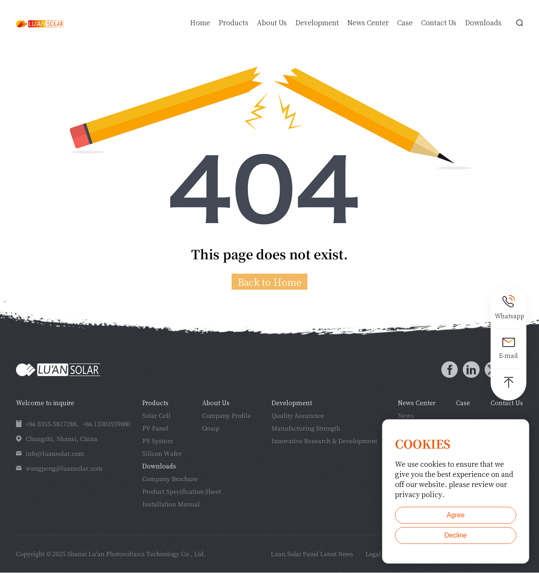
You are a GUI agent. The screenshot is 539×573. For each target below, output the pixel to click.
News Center (368, 23)
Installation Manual (171, 504)
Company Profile (226, 416)
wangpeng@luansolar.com (64, 468)
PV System (157, 441)
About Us (272, 23)
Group (210, 428)
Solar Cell (156, 416)
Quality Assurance (298, 416)
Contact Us (438, 23)
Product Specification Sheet (181, 491)
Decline (455, 535)
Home (200, 23)
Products (233, 23)
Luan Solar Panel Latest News (303, 554)
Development (317, 23)
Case (405, 23)
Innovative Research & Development (325, 441)
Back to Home (269, 281)
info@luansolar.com (55, 453)
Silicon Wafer (161, 453)
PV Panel (155, 428)
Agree (456, 515)
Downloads (483, 23)
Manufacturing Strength (306, 428)
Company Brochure (170, 479)
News (406, 416)
